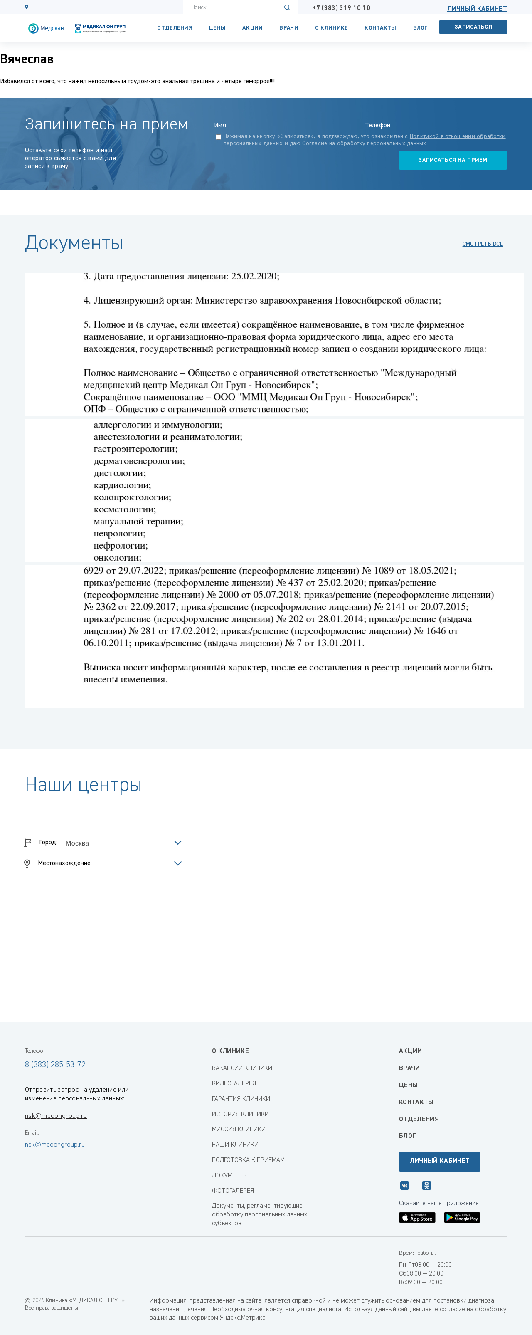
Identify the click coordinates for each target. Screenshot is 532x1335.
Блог (420, 28)
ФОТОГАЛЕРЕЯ (233, 1191)
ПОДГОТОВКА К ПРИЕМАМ (248, 1160)
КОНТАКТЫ (380, 28)
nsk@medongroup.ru (56, 1116)
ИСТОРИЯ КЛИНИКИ (240, 1114)
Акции (252, 28)
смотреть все (483, 244)
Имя (220, 125)
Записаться (473, 27)
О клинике (331, 28)
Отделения (174, 28)
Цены (217, 28)
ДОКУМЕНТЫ (230, 1175)
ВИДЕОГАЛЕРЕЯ (234, 1083)
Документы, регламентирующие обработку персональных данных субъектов (259, 1215)
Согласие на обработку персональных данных (364, 143)
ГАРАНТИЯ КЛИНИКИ (241, 1099)
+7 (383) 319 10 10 (341, 8)
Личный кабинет (477, 9)
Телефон (378, 125)
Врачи (288, 28)
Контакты (416, 1102)
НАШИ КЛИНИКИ (235, 1145)
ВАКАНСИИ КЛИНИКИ (242, 1068)
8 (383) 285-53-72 (55, 1065)
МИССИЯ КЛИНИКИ (239, 1129)
